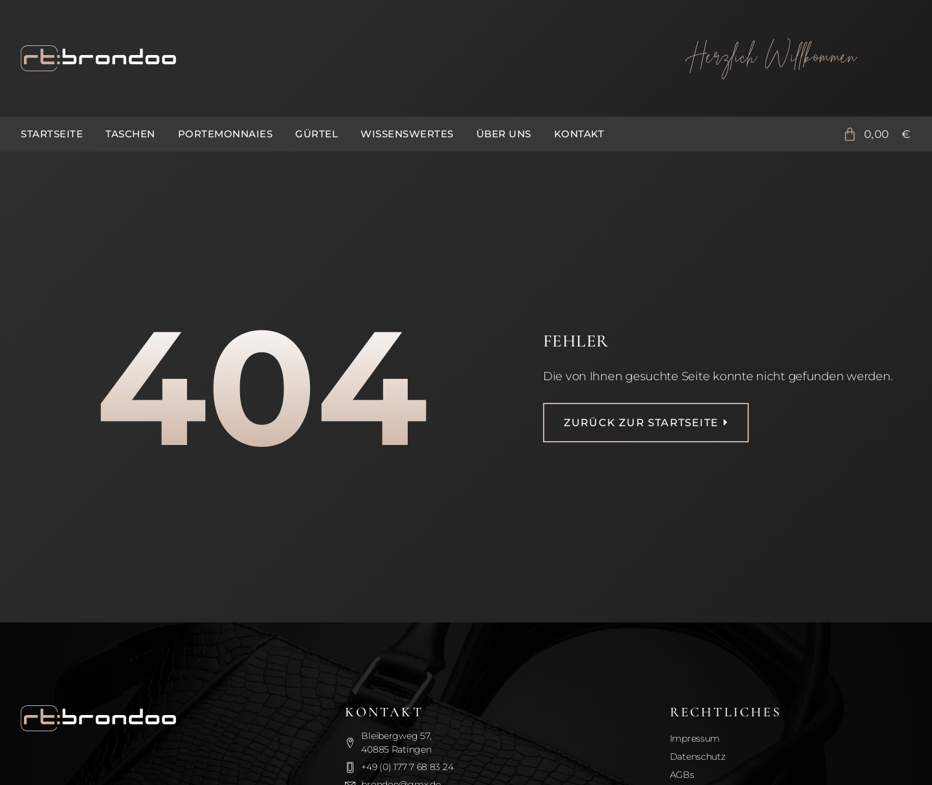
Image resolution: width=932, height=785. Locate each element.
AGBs (682, 774)
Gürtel (316, 134)
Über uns (503, 134)
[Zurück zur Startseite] (323, 58)
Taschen (130, 134)
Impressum (695, 738)
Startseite (52, 134)
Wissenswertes (407, 134)
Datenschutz (698, 756)
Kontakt (579, 134)
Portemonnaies (225, 134)
